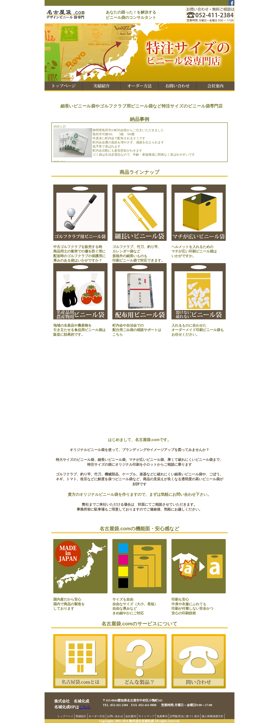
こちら (85, 707)
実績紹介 (81, 716)
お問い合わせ (115, 716)
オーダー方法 (97, 716)
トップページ (65, 716)
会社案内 (130, 716)
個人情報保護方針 (212, 716)
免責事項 (162, 716)
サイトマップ (146, 716)
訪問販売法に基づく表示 (185, 716)
